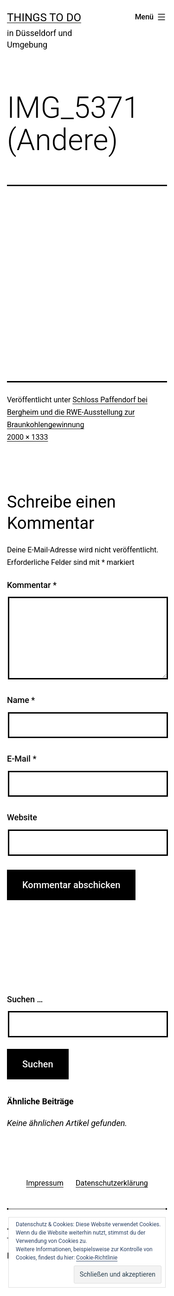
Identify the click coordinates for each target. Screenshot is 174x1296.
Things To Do (44, 17)
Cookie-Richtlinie (96, 1257)
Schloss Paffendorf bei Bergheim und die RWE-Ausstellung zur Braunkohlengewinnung (77, 412)
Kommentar (32, 585)
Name (21, 700)
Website (22, 817)
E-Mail (21, 758)
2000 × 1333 (27, 437)
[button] (117, 1275)
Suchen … (25, 999)
